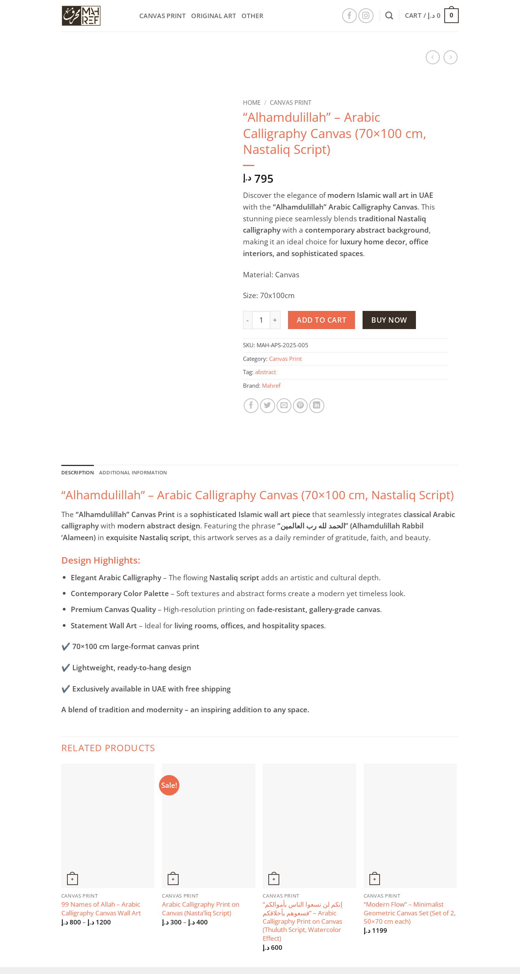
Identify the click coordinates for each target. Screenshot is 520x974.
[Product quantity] (261, 320)
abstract (265, 372)
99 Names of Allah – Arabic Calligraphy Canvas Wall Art (101, 910)
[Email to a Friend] (284, 405)
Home (252, 102)
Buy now (389, 320)
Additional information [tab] (145, 473)
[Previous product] (451, 57)
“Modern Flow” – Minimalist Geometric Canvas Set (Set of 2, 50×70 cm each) (410, 914)
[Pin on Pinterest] (300, 405)
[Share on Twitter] (267, 405)
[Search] (389, 15)
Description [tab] (80, 473)
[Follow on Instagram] (366, 15)
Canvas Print (162, 15)
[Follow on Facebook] (349, 15)
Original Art (213, 15)
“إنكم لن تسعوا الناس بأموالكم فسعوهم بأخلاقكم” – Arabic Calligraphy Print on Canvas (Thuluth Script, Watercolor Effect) (303, 923)
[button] (432, 15)
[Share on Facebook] (251, 405)
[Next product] (433, 57)
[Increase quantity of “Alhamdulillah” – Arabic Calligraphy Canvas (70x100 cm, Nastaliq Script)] (275, 320)
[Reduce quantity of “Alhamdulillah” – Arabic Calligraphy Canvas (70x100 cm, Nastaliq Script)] (247, 320)
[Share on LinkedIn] (316, 405)
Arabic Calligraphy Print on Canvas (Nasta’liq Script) (200, 910)
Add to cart (321, 320)
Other (252, 15)
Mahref (271, 386)
